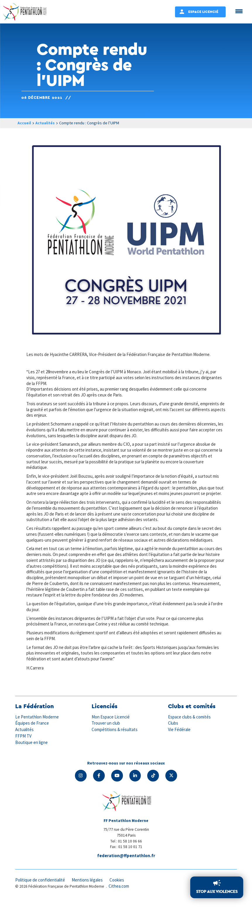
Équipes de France (32, 729)
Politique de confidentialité (40, 886)
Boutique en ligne (31, 747)
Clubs (173, 729)
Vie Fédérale (179, 735)
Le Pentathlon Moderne (37, 722)
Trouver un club (106, 729)
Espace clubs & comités (189, 722)
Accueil (24, 123)
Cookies (118, 886)
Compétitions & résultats (115, 735)
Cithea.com (119, 892)
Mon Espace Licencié (111, 722)
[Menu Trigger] (239, 11)
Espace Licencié (203, 11)
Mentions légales (88, 886)
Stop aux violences (216, 891)
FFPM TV (23, 741)
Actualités (45, 123)
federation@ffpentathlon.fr (126, 861)
